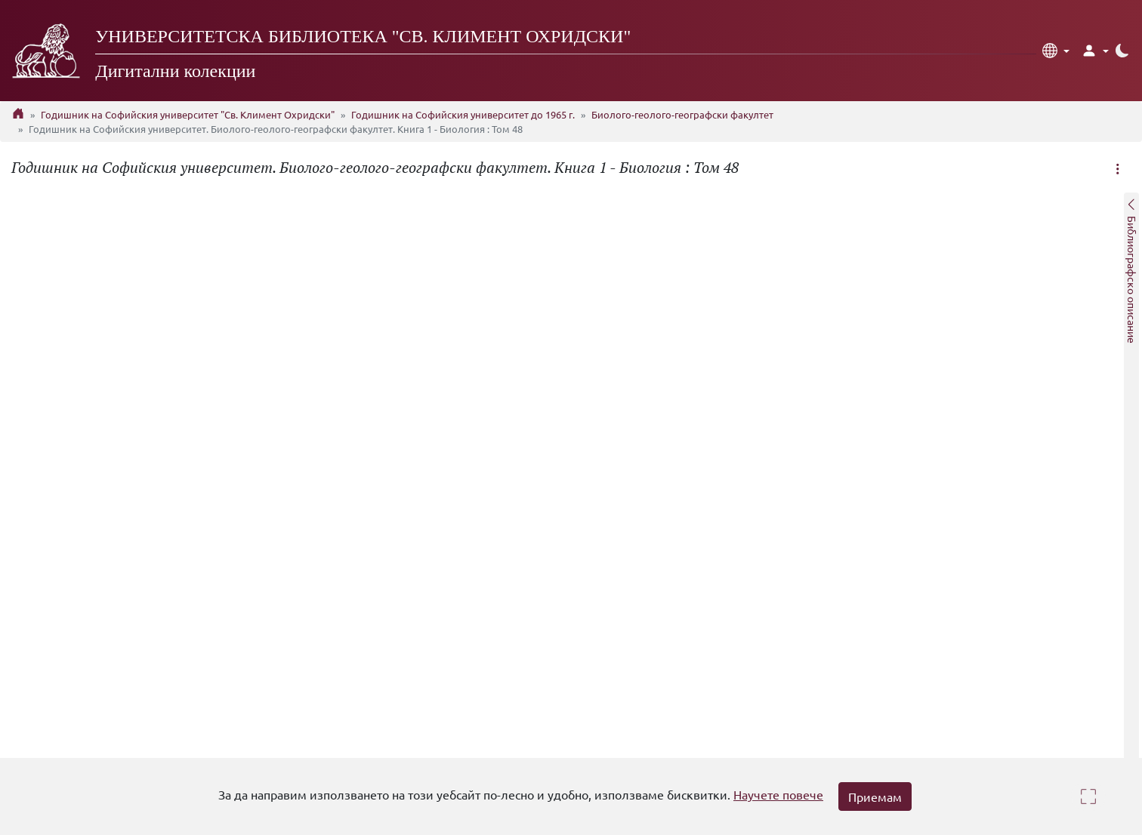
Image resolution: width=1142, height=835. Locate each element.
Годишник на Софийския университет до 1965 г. (463, 114)
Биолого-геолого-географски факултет (682, 114)
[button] (1056, 50)
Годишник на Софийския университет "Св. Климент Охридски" (188, 114)
